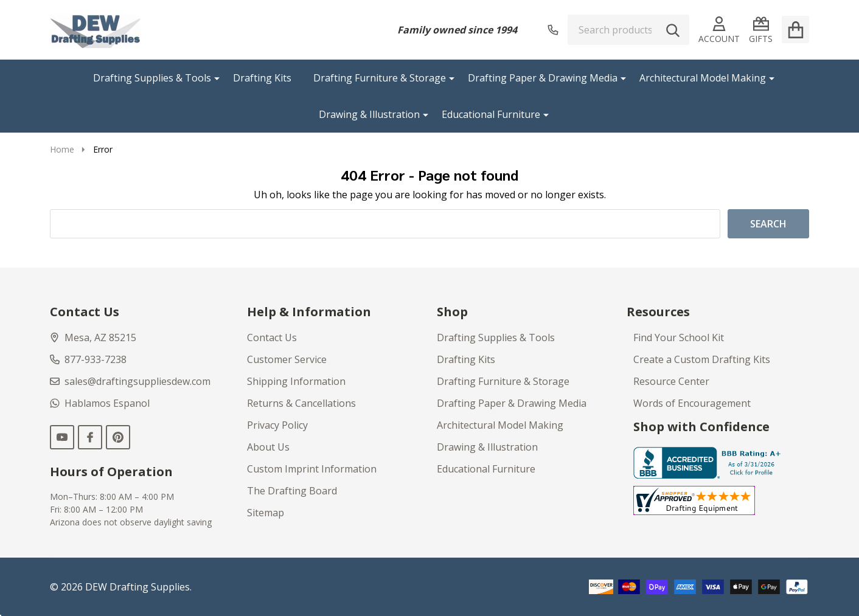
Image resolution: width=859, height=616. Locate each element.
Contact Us (272, 337)
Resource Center (671, 381)
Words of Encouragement (692, 403)
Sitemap (265, 512)
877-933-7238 (88, 359)
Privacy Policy (277, 425)
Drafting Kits (262, 78)
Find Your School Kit (678, 337)
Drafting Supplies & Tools (152, 78)
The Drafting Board (292, 490)
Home (62, 149)
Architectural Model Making (702, 78)
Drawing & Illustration (369, 114)
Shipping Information (296, 381)
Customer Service (287, 359)
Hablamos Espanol (100, 403)
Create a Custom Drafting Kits (701, 359)
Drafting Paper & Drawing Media (542, 78)
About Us (268, 447)
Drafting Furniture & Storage (379, 78)
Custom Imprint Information (312, 469)
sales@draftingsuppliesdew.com (130, 381)
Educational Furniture (491, 114)
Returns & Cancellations (301, 403)
